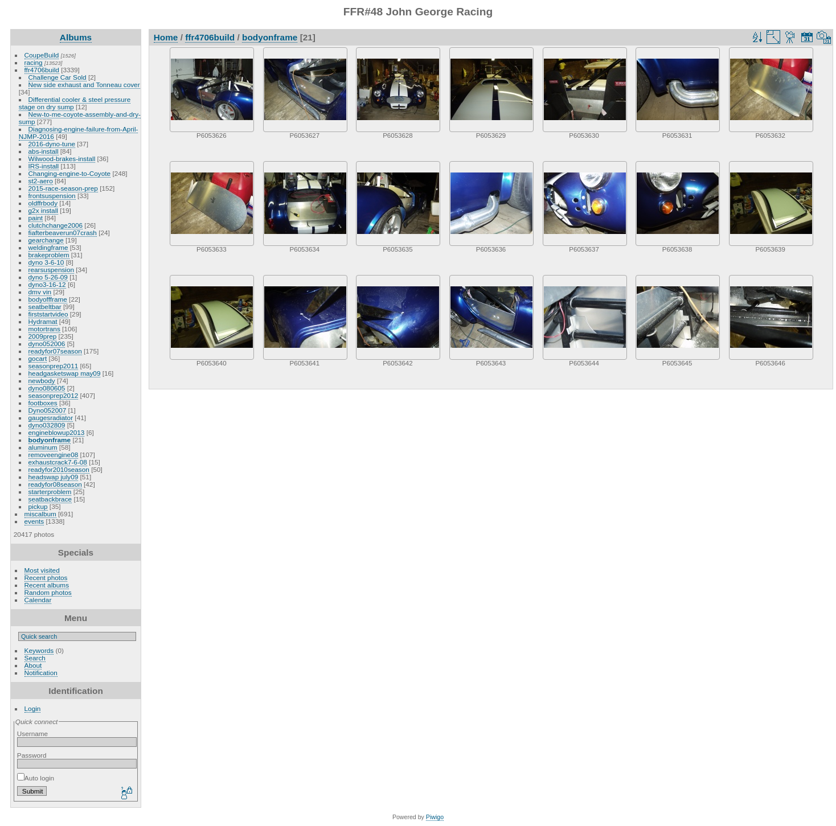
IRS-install (43, 166)
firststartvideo (48, 314)
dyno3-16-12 (47, 284)
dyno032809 (46, 425)
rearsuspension (51, 269)
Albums (76, 37)
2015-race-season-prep (63, 188)
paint (35, 217)
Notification (41, 672)
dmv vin (40, 291)
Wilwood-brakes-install (62, 158)
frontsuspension (52, 195)
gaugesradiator (50, 417)
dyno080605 (46, 388)
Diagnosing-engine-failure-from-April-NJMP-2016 (78, 132)
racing (33, 62)
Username (32, 733)
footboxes (43, 402)
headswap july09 (53, 476)
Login (32, 708)
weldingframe (48, 247)
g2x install (43, 210)
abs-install (43, 151)
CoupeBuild (41, 55)
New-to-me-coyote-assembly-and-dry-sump (80, 117)
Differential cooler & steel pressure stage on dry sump (74, 103)
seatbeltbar (45, 306)
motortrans (44, 328)
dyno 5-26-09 (48, 277)
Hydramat (43, 321)
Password (32, 755)
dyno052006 (46, 343)
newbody (41, 380)
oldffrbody (43, 203)
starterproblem (50, 491)
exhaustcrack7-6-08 (57, 462)
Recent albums (46, 585)
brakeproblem (48, 254)
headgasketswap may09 (64, 373)
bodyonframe (49, 439)
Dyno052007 (47, 410)
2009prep (42, 336)
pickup (38, 506)
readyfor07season (55, 351)
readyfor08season (55, 484)
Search (35, 657)
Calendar (38, 599)
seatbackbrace (50, 499)
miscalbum (40, 513)
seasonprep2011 (53, 365)
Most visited (42, 570)
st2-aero (40, 180)
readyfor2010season (58, 469)
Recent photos (46, 577)
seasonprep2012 (53, 395)
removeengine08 (53, 454)
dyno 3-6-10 (46, 262)
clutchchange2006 (55, 225)
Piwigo (435, 816)
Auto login (35, 778)
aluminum (43, 447)
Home (166, 37)
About (33, 665)
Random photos (48, 592)
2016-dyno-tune (51, 143)
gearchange (46, 240)
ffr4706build (41, 69)
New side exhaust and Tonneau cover (84, 84)
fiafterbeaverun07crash (62, 232)
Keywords (39, 650)
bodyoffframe (47, 299)
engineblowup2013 (56, 432)
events (34, 521)
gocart (37, 358)
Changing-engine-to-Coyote (69, 173)
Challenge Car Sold (57, 77)
